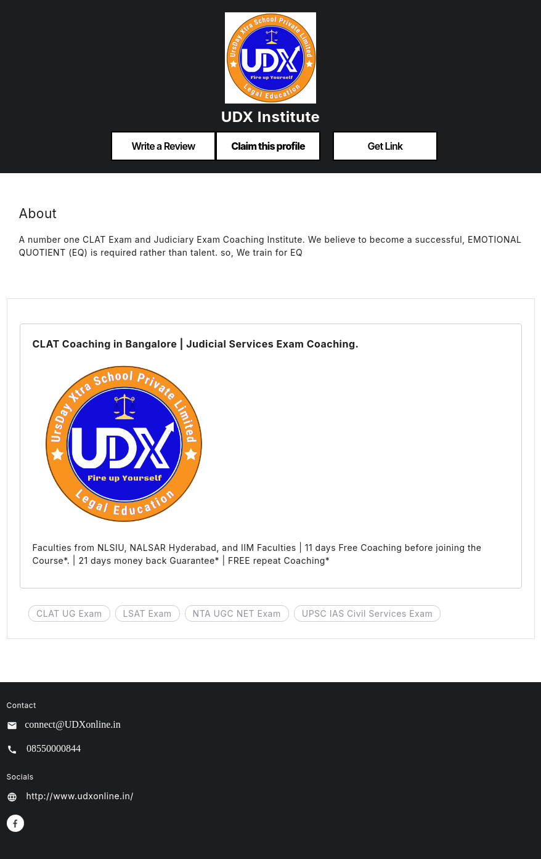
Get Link (385, 146)
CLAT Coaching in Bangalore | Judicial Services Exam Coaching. (196, 344)
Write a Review (163, 146)
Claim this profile (268, 146)
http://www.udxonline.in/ (80, 796)
